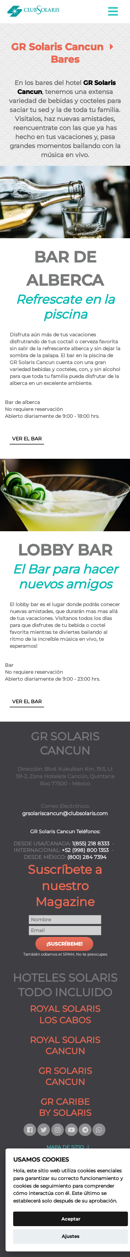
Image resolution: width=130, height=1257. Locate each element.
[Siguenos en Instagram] (58, 1129)
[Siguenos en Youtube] (72, 1129)
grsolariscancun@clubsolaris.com (65, 813)
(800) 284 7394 (86, 857)
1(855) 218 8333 (90, 844)
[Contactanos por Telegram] (86, 1129)
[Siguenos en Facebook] (30, 1129)
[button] (113, 11)
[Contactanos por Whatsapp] (99, 1129)
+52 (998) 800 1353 (85, 850)
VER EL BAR (27, 439)
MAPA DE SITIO (65, 1147)
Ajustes (70, 1236)
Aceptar (70, 1219)
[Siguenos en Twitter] (44, 1129)
